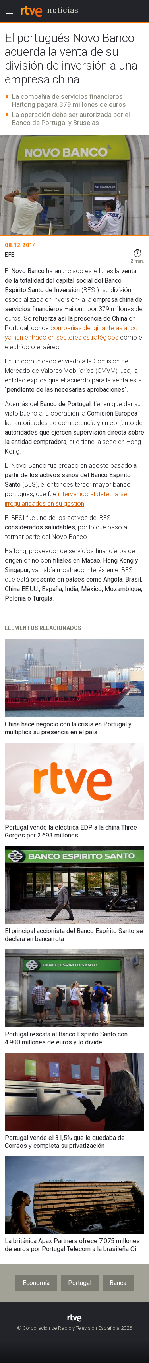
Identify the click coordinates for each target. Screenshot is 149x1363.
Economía (36, 1283)
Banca (118, 1283)
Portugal (79, 1283)
